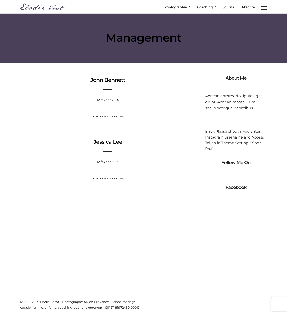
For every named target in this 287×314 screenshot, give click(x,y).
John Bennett (107, 80)
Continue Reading (108, 116)
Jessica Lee (107, 142)
